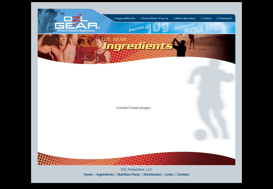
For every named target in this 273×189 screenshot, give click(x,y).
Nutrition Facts (129, 174)
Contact (183, 174)
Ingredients (105, 174)
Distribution (152, 174)
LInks (169, 174)
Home (88, 174)
